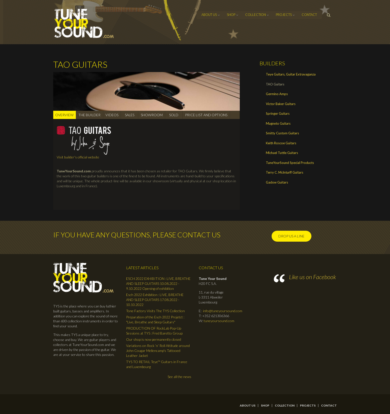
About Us (209, 15)
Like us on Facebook (312, 276)
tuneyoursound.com (219, 321)
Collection (255, 15)
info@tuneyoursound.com (222, 311)
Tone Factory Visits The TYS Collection (155, 311)
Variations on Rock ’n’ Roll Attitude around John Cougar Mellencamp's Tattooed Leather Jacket (158, 350)
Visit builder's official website (78, 157)
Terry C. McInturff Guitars (284, 172)
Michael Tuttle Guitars (282, 153)
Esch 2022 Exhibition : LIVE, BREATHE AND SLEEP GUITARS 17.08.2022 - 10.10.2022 (155, 300)
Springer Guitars (278, 113)
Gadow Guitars (277, 182)
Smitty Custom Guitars (282, 133)
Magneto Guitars (278, 123)
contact (309, 15)
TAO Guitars (275, 84)
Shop (231, 15)
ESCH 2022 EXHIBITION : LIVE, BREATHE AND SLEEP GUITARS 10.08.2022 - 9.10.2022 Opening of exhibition (158, 283)
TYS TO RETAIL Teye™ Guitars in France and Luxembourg (156, 364)
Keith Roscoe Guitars (281, 143)
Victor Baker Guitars (280, 104)
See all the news (179, 377)
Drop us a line (291, 236)
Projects (284, 15)
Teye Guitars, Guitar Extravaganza (291, 74)
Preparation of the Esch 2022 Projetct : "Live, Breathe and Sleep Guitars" (155, 319)
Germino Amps (277, 94)
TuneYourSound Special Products (290, 163)
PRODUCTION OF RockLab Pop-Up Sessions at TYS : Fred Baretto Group (154, 330)
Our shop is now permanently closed (153, 339)
